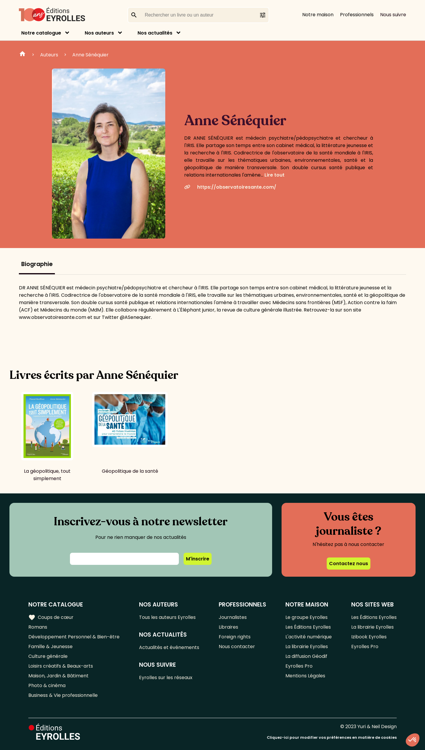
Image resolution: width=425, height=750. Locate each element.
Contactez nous (348, 563)
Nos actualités (155, 33)
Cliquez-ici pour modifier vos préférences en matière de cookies (332, 737)
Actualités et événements (169, 647)
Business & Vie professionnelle (63, 695)
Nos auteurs (99, 33)
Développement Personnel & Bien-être (74, 636)
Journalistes (233, 617)
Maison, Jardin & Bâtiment (58, 675)
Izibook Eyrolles (369, 636)
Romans (37, 627)
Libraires (228, 627)
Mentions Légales (305, 675)
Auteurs (49, 54)
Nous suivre (393, 14)
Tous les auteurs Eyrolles (167, 617)
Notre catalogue (41, 33)
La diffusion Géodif (306, 656)
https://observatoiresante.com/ (230, 187)
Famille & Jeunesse (50, 646)
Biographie (37, 264)
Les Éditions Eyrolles (308, 627)
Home (22, 54)
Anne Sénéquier (90, 54)
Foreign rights (235, 636)
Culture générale (48, 656)
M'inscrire (197, 558)
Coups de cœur (50, 617)
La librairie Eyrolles (306, 646)
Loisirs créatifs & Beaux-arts (60, 666)
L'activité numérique (308, 636)
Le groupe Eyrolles (306, 617)
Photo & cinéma (47, 685)
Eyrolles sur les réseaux (165, 677)
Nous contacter (237, 646)
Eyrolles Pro (299, 666)
